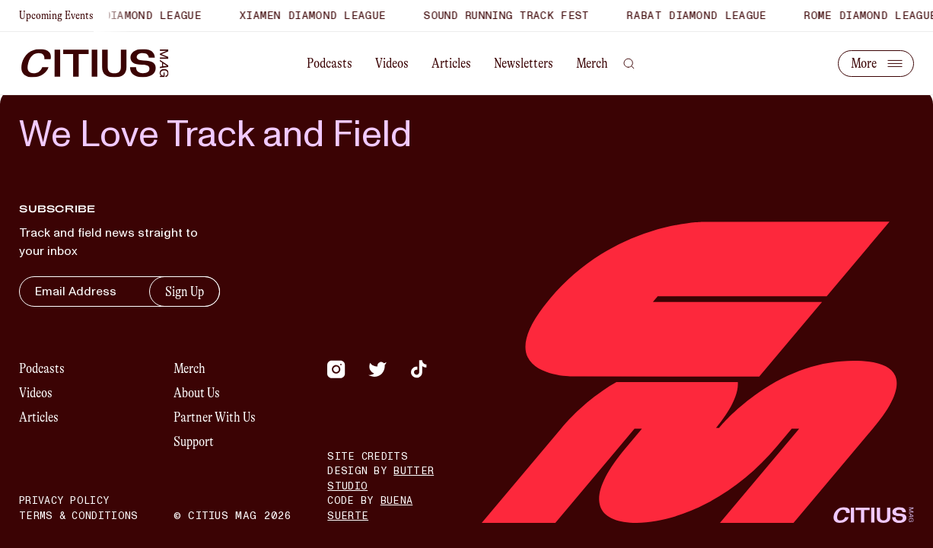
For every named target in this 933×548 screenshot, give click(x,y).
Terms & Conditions (78, 516)
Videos (392, 63)
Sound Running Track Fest (511, 15)
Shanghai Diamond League (125, 15)
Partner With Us (215, 417)
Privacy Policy (64, 501)
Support (194, 441)
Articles (451, 63)
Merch (592, 63)
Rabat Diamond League (701, 15)
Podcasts (329, 63)
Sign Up (184, 291)
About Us (197, 392)
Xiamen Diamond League (317, 15)
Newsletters (523, 63)
